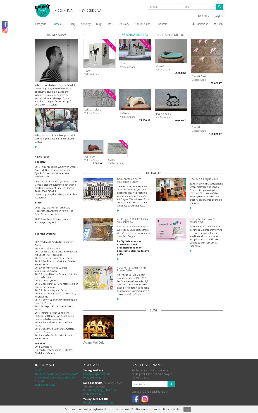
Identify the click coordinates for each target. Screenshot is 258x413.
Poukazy (124, 24)
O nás (38, 370)
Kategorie (42, 24)
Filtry (72, 24)
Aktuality (86, 24)
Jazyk (219, 16)
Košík (218, 24)
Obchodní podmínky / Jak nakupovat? (56, 374)
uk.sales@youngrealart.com (99, 402)
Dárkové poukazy (45, 384)
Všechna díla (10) (135, 35)
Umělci (59, 24)
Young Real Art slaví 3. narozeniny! (202, 220)
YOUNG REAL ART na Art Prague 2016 (131, 269)
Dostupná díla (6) (171, 35)
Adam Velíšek (93, 342)
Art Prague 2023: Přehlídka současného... (132, 220)
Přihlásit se (200, 24)
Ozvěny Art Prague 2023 (204, 179)
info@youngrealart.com (97, 374)
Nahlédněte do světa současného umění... (129, 180)
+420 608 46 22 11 (94, 377)
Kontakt (162, 24)
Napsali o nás (144, 24)
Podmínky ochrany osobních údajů (55, 377)
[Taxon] (199, 7)
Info (110, 24)
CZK (203, 16)
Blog (98, 24)
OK (187, 409)
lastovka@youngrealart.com (99, 390)
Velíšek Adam (91, 74)
